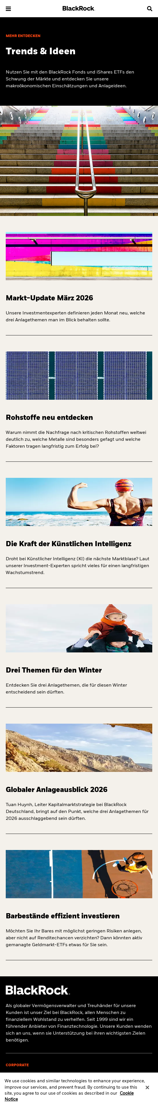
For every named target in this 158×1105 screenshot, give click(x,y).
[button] (8, 9)
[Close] (147, 1090)
